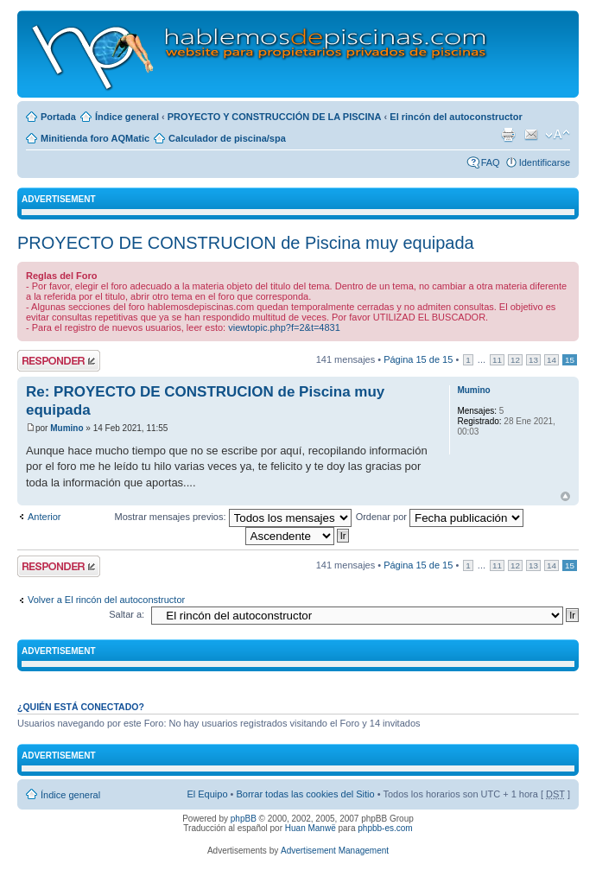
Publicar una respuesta (58, 360)
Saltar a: (126, 614)
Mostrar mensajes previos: (233, 516)
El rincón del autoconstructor (456, 116)
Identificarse (544, 162)
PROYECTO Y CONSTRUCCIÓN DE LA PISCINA (275, 116)
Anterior (44, 516)
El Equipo (207, 794)
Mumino (66, 428)
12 (515, 360)
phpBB (244, 818)
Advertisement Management (335, 850)
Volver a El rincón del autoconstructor (106, 599)
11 (497, 360)
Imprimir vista (507, 135)
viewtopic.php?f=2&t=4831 (284, 327)
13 (533, 360)
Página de (418, 359)
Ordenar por (439, 516)
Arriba (565, 496)
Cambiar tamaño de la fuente (557, 135)
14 (551, 360)
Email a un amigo (531, 135)
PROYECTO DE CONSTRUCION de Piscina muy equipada (245, 242)
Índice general (127, 116)
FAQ (490, 162)
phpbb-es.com (385, 828)
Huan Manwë (310, 828)
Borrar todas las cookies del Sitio (305, 794)
